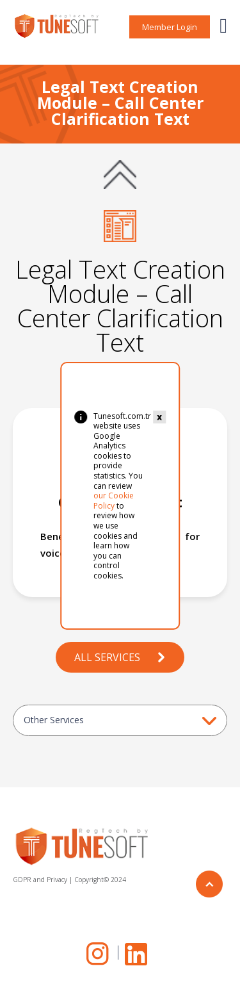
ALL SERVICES (120, 657)
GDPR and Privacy (40, 879)
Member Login (169, 27)
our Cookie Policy (113, 500)
